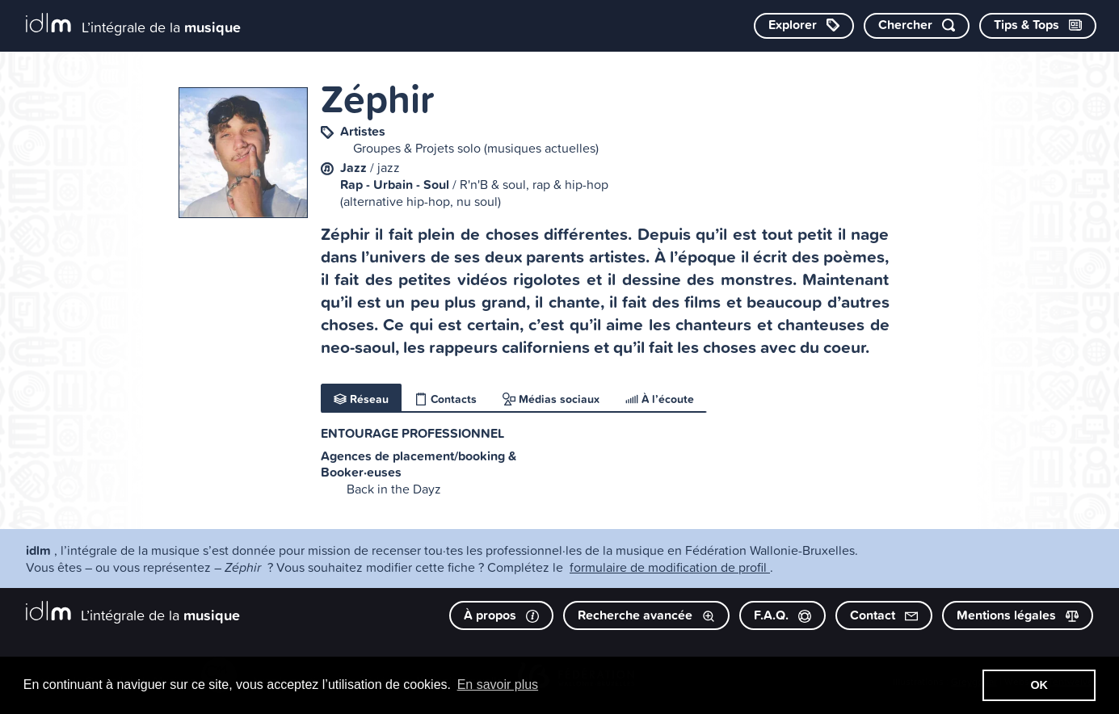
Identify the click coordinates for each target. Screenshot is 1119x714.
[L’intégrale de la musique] (133, 24)
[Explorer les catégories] (804, 26)
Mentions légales (1018, 615)
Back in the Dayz (394, 489)
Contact (884, 615)
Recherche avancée (646, 615)
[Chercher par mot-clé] (917, 26)
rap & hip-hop (570, 184)
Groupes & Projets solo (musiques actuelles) (476, 148)
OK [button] (1039, 684)
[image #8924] (243, 152)
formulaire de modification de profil (670, 567)
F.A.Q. (782, 615)
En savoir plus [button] (498, 684)
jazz (388, 167)
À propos (501, 615)
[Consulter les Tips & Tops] (1037, 26)
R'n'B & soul (493, 184)
